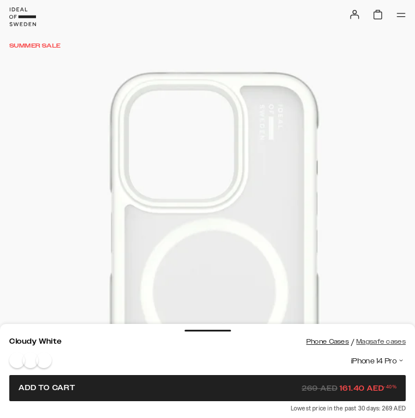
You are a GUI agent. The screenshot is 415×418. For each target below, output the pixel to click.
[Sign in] (354, 14)
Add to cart (207, 387)
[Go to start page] (22, 17)
